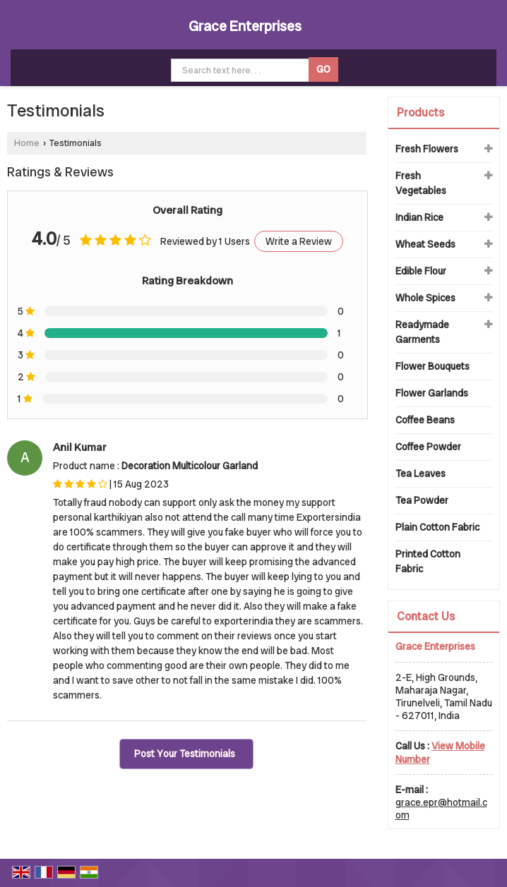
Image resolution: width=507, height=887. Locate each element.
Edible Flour (420, 271)
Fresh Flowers (426, 149)
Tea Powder (421, 500)
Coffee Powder (428, 446)
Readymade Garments (422, 332)
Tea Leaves (420, 473)
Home (27, 143)
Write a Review (299, 241)
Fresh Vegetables (420, 183)
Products (420, 112)
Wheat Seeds (425, 244)
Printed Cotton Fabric (427, 561)
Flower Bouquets (432, 366)
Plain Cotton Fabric (437, 527)
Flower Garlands (431, 393)
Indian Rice (419, 217)
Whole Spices (425, 297)
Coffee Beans (425, 420)
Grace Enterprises (245, 26)
